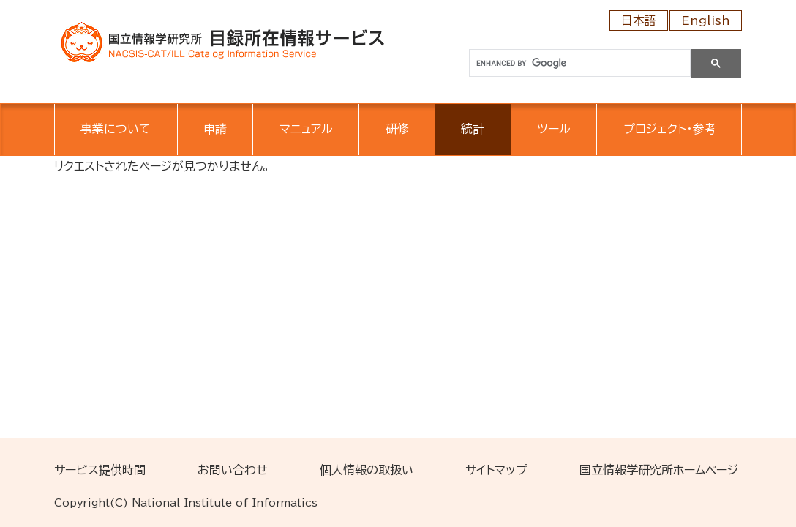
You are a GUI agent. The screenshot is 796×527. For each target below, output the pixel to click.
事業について (115, 129)
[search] (578, 63)
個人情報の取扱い (366, 470)
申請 (215, 129)
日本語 (638, 20)
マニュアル (306, 129)
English (705, 20)
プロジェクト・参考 (669, 129)
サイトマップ (496, 470)
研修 (397, 129)
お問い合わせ (233, 470)
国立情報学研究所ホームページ (658, 470)
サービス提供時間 (100, 470)
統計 (472, 129)
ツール (554, 129)
